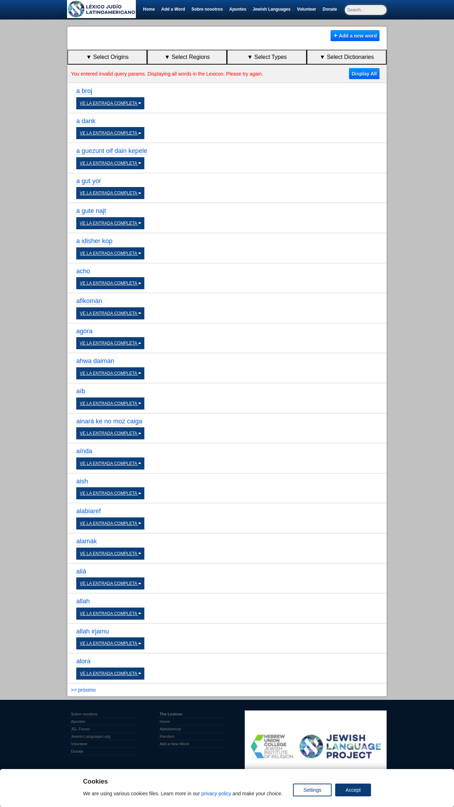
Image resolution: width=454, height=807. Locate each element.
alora (83, 661)
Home (149, 9)
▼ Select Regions (187, 57)
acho (83, 271)
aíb (80, 391)
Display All (364, 74)
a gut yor (88, 181)
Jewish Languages (273, 9)
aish (82, 481)
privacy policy (216, 793)
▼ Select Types (267, 57)
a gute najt (91, 210)
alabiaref (88, 511)
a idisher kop (94, 241)
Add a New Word (174, 744)
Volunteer (308, 9)
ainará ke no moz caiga (109, 421)
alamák (86, 541)
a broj (84, 90)
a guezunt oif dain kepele (111, 150)
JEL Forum (80, 729)
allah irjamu (92, 631)
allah (83, 601)
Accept (353, 790)
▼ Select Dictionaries (347, 57)
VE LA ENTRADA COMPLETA (110, 103)
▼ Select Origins (107, 57)
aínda (84, 451)
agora (84, 331)
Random (167, 736)
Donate (331, 9)
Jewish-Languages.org (90, 736)
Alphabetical (170, 729)
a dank (85, 121)
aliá (81, 571)
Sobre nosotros (207, 9)
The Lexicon (171, 714)
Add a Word (173, 9)
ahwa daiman (95, 360)
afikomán (89, 300)
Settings (312, 790)
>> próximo (83, 690)
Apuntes (237, 9)
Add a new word (355, 36)
